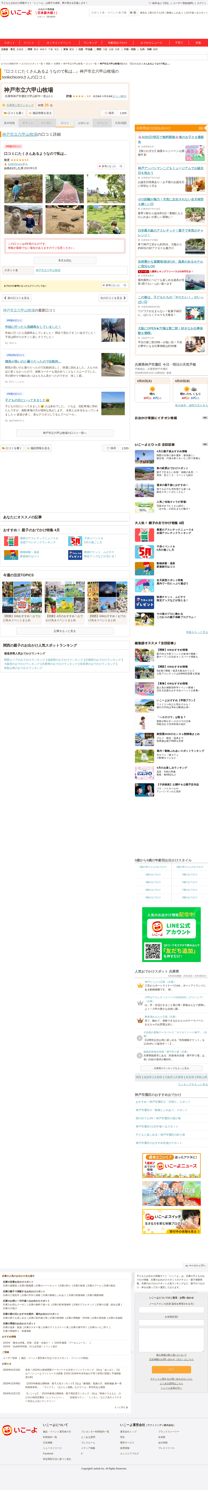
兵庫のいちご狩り (99, 1327)
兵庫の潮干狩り (79, 1327)
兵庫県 (179, 1077)
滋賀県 (148, 1077)
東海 (65, 49)
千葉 (50, 49)
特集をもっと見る (197, 632)
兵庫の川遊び (10, 1308)
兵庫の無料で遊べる (39, 1304)
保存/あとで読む (159, 3)
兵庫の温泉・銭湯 (12, 1327)
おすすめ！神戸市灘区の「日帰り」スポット (163, 1101)
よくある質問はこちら (171, 1383)
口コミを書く (14, 113)
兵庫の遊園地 (10, 1285)
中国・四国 (130, 49)
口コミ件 (119, 96)
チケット (27, 123)
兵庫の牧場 (79, 1285)
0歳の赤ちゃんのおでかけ (153, 866)
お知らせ (83, 123)
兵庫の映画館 (57, 1318)
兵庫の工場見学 (11, 1295)
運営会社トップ (128, 1431)
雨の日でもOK (156, 12)
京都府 (158, 1077)
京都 (111, 49)
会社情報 (163, 1442)
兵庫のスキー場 (32, 1327)
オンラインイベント (59, 42)
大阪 (105, 49)
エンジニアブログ (129, 1453)
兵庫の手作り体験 (31, 1295)
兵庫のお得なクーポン (14, 1304)
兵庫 (117, 49)
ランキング (90, 42)
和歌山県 (201, 1077)
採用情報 (124, 1448)
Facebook (48, 1453)
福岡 (155, 49)
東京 (36, 49)
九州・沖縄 (146, 49)
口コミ (65, 123)
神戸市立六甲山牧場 (19, 134)
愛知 (71, 49)
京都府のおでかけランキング (103, 659)
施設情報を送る (40, 113)
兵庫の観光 (109, 1285)
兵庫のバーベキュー (46, 1285)
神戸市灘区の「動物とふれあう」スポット (162, 1110)
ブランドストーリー (168, 1431)
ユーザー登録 (10, 1358)
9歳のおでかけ (189, 897)
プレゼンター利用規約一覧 (95, 1431)
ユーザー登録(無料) (183, 3)
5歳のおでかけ (189, 882)
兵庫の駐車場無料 (61, 1304)
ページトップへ (195, 1265)
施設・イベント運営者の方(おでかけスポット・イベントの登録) (54, 1358)
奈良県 (190, 1077)
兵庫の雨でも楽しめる (14, 1318)
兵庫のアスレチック (83, 1304)
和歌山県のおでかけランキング (23, 668)
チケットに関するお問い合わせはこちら (171, 1379)
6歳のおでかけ (153, 889)
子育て (179, 42)
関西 (99, 49)
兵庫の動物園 (26, 1285)
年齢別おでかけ (117, 42)
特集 (198, 42)
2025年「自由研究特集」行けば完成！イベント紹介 (30, 1346)
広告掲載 (47, 1442)
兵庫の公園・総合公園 (108, 1304)
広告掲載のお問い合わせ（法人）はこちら (171, 1359)
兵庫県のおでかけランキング (60, 663)
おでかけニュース (151, 42)
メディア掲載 (88, 1448)
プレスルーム (88, 1442)
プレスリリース (166, 1448)
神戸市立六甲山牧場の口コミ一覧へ (65, 432)
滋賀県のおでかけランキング (65, 659)
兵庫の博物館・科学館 (78, 1318)
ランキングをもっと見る (193, 1084)
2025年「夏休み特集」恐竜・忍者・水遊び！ (26, 1342)
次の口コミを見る (113, 298)
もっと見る (119, 1407)
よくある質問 (88, 1437)
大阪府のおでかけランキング (22, 663)
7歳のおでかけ (189, 889)
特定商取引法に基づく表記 (57, 1459)
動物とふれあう (175, 12)
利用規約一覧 (50, 1437)
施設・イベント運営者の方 (57, 1431)
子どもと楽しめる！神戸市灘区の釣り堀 (160, 1134)
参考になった (107, 166)
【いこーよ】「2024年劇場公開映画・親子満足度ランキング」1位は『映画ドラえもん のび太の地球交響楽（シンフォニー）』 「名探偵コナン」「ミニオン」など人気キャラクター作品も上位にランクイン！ (73, 1397)
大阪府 (169, 1077)
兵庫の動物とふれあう (54, 1295)
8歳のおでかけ (153, 897)
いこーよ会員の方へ (171, 1388)
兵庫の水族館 (115, 1318)
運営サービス (127, 1442)
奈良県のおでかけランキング (97, 663)
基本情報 (9, 123)
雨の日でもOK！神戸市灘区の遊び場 (158, 1118)
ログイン (201, 3)
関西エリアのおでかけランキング (24, 659)
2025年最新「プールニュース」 (71, 1342)
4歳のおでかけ (153, 882)
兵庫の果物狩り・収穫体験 (17, 1331)
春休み (143, 12)
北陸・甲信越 (85, 49)
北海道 (19, 49)
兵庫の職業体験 (95, 1295)
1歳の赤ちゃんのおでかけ (189, 866)
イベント (28, 42)
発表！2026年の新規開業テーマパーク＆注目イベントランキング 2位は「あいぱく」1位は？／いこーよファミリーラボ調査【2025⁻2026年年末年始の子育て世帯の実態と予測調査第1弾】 (73, 1373)
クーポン (46, 123)
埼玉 (56, 49)
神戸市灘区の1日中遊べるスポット (157, 1126)
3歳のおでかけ (189, 874)
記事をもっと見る (65, 631)
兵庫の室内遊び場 (38, 1318)
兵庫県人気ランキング (20, 105)
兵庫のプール (94, 1285)
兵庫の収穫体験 (77, 1295)
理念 (122, 1437)
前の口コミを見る (16, 298)
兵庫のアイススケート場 (56, 1327)
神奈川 (43, 49)
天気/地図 (121, 123)
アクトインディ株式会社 (160, 1425)
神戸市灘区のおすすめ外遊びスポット (159, 1142)
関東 (30, 49)
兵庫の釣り (65, 1285)
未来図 (161, 1437)
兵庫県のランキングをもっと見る (171, 1068)
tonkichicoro (15, 164)
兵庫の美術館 (99, 1318)
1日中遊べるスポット (197, 12)
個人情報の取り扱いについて (171, 1355)
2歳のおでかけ (153, 874)
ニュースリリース (52, 1448)
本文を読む (65, 260)
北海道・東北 (8, 49)
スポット (9, 42)
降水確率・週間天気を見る (191, 405)
